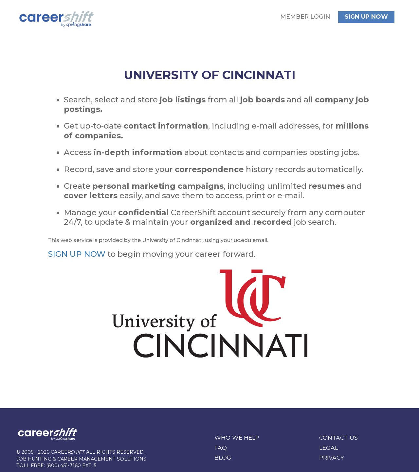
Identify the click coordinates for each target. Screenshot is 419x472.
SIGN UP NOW (76, 254)
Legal (328, 447)
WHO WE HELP (236, 437)
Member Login (305, 16)
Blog (222, 457)
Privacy (331, 457)
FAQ (220, 447)
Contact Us (338, 437)
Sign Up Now (366, 16)
